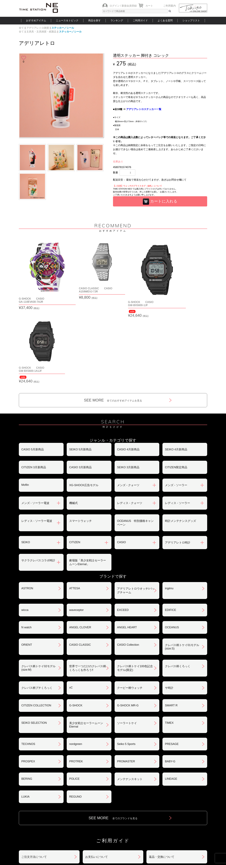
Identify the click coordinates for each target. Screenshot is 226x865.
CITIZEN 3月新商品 (33, 387)
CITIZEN (74, 462)
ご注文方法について (34, 776)
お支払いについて (96, 776)
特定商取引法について (99, 793)
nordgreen (75, 664)
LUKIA (25, 716)
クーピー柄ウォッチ (130, 607)
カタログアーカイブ (161, 809)
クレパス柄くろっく (177, 586)
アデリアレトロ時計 (177, 462)
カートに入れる (160, 201)
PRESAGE (172, 664)
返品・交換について (161, 776)
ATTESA (74, 508)
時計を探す (113, 828)
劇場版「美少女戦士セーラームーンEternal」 (87, 482)
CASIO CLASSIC (80, 564)
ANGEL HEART (127, 547)
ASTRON (27, 508)
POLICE (74, 698)
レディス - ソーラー (177, 423)
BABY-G (170, 681)
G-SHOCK (75, 625)
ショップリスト (191, 20)
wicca (24, 530)
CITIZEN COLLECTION (36, 625)
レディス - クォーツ (129, 423)
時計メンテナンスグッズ (180, 441)
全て (21, 27)
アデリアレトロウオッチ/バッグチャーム (136, 510)
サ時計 (169, 607)
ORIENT (26, 564)
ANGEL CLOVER (80, 547)
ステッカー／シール (62, 27)
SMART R (171, 625)
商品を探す (94, 20)
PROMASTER (126, 681)
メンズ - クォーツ (128, 405)
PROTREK (76, 681)
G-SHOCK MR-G (128, 625)
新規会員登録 (129, 5)
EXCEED (123, 530)
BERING (26, 698)
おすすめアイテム (36, 20)
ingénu (169, 508)
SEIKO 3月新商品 (128, 387)
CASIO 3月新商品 (80, 387)
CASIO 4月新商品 (128, 369)
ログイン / (115, 5)
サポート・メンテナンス (36, 809)
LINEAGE (171, 698)
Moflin (25, 404)
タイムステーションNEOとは (185, 828)
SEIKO (25, 462)
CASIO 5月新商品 (32, 369)
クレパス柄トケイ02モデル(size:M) (38, 588)
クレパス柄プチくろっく (36, 607)
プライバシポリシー (161, 793)
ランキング (116, 20)
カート (149, 5)
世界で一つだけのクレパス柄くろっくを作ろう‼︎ (87, 588)
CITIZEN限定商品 (176, 387)
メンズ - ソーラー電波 (35, 423)
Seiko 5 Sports (126, 664)
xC (71, 607)
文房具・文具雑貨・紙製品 (41, 31)
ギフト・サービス (96, 809)
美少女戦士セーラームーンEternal (86, 645)
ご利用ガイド (140, 20)
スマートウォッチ (80, 441)
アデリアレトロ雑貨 (37, 27)
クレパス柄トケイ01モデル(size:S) (182, 567)
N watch (26, 547)
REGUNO (75, 716)
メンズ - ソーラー (176, 405)
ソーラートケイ (127, 643)
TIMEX (169, 642)
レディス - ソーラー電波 (36, 441)
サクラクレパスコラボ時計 (38, 480)
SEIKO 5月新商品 (80, 369)
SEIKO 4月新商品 (176, 369)
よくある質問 (165, 20)
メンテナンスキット (130, 699)
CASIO (121, 462)
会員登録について (32, 793)
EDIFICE (170, 530)
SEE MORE (113, 320)
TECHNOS (28, 664)
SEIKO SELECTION (34, 642)
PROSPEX (28, 681)
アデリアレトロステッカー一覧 (143, 109)
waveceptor (76, 530)
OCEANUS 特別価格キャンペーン (135, 442)
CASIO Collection (128, 564)
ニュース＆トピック (67, 20)
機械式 (73, 423)
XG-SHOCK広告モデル (83, 405)
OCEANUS (172, 547)
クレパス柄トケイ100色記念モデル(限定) (135, 588)
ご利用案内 (169, 5)
